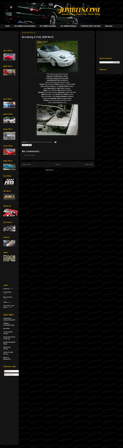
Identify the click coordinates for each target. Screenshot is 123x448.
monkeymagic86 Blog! (9, 343)
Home (7, 26)
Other (5, 302)
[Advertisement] (9, 38)
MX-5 (29, 142)
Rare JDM (35, 142)
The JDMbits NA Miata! (48, 26)
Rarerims (6, 328)
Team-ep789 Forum (8, 332)
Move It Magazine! (7, 358)
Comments (9, 374)
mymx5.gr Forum (7, 348)
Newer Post (26, 164)
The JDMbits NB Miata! (68, 26)
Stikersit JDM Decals (8, 353)
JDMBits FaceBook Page (8, 324)
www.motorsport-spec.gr (9, 338)
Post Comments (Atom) (61, 170)
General (6, 288)
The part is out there (45, 142)
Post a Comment (29, 155)
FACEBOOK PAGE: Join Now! (91, 26)
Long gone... (7, 292)
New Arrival (7, 297)
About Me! (108, 26)
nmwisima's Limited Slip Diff (9, 319)
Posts (7, 371)
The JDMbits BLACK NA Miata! (24, 26)
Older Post (89, 164)
